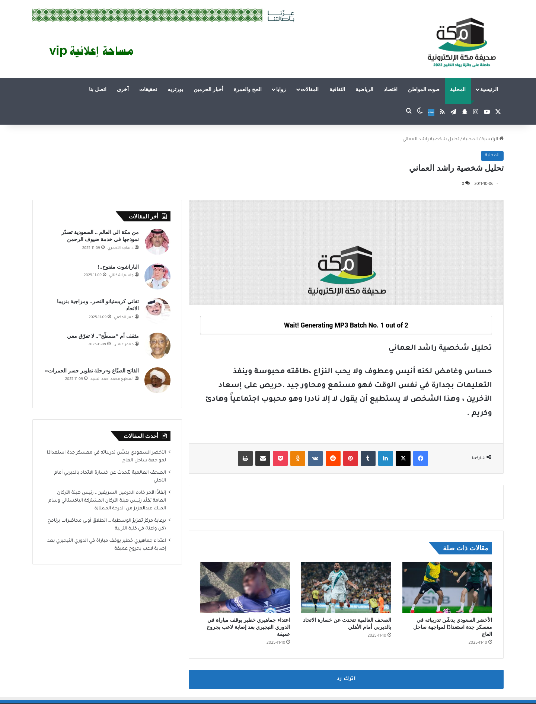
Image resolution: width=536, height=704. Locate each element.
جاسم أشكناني (121, 275)
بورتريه (175, 89)
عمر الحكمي (124, 318)
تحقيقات (148, 89)
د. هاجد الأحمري (121, 248)
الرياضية (364, 89)
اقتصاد (391, 89)
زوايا (281, 89)
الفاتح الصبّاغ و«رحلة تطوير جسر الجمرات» (92, 371)
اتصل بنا (97, 89)
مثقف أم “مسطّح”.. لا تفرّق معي (103, 336)
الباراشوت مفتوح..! (118, 267)
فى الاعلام (86, 690)
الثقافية (337, 89)
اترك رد (345, 653)
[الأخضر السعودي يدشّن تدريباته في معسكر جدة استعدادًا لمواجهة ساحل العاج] (447, 561)
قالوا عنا (64, 690)
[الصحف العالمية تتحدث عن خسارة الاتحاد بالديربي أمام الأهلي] (346, 561)
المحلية (458, 89)
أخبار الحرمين (208, 89)
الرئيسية (489, 89)
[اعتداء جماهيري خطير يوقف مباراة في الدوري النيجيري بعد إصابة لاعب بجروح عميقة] (245, 561)
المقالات (310, 89)
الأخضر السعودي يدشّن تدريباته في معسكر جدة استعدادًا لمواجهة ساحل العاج (452, 601)
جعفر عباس (124, 345)
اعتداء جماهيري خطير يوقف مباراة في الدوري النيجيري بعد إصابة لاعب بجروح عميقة (248, 601)
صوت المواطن (424, 89)
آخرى (123, 89)
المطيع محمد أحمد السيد (112, 379)
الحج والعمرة (248, 89)
